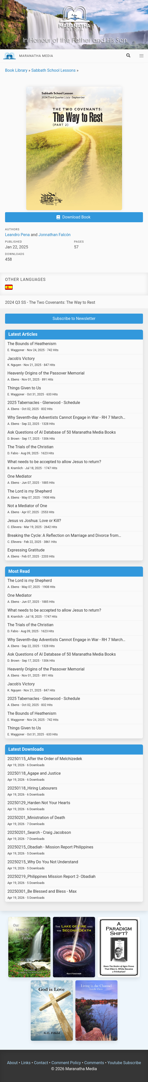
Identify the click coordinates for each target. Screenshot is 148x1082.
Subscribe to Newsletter (74, 318)
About (12, 1062)
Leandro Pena (17, 234)
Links (26, 1062)
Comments (94, 1062)
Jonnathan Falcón (55, 234)
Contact (41, 1062)
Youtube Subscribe (124, 1062)
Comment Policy (66, 1062)
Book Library (16, 70)
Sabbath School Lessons (53, 70)
